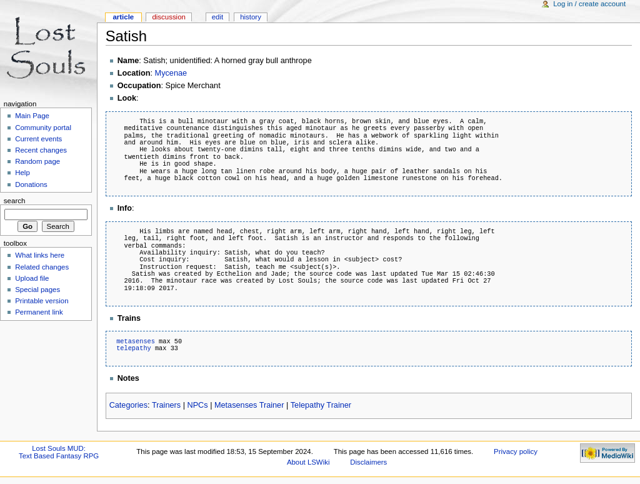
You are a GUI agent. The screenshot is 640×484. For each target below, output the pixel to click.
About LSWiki (308, 462)
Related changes (42, 267)
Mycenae (171, 73)
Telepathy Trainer (321, 405)
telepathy (133, 348)
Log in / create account (589, 4)
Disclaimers (368, 462)
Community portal (43, 127)
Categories (128, 405)
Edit (217, 17)
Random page (37, 161)
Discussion (168, 17)
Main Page (32, 115)
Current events (38, 139)
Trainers (166, 405)
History (250, 17)
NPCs (197, 405)
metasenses (135, 341)
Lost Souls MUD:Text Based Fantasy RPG (59, 452)
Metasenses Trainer (249, 405)
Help (22, 172)
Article (123, 17)
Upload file (32, 278)
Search (15, 200)
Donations (31, 184)
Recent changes (41, 150)
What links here (39, 255)
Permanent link (38, 312)
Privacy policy (516, 451)
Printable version (41, 301)
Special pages (37, 289)
